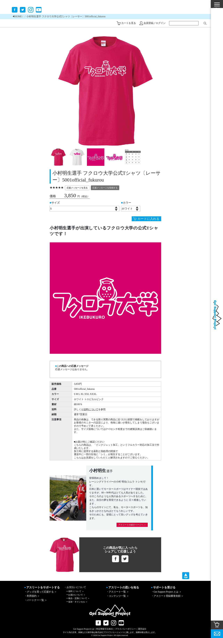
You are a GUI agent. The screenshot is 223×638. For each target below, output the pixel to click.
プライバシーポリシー (125, 629)
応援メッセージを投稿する (105, 188)
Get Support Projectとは (83, 629)
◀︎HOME (17, 16)
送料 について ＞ (75, 591)
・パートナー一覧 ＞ (35, 600)
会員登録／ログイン (155, 23)
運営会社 (142, 629)
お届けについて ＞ (76, 595)
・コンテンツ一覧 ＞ (117, 596)
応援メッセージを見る (77, 188)
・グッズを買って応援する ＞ (40, 591)
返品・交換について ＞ (78, 598)
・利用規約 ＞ (32, 596)
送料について (91, 409)
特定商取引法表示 (104, 629)
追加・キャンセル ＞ (77, 602)
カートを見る (128, 23)
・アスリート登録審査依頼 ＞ (167, 596)
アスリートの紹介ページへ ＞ (132, 525)
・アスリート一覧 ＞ (117, 591)
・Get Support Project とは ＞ (166, 591)
